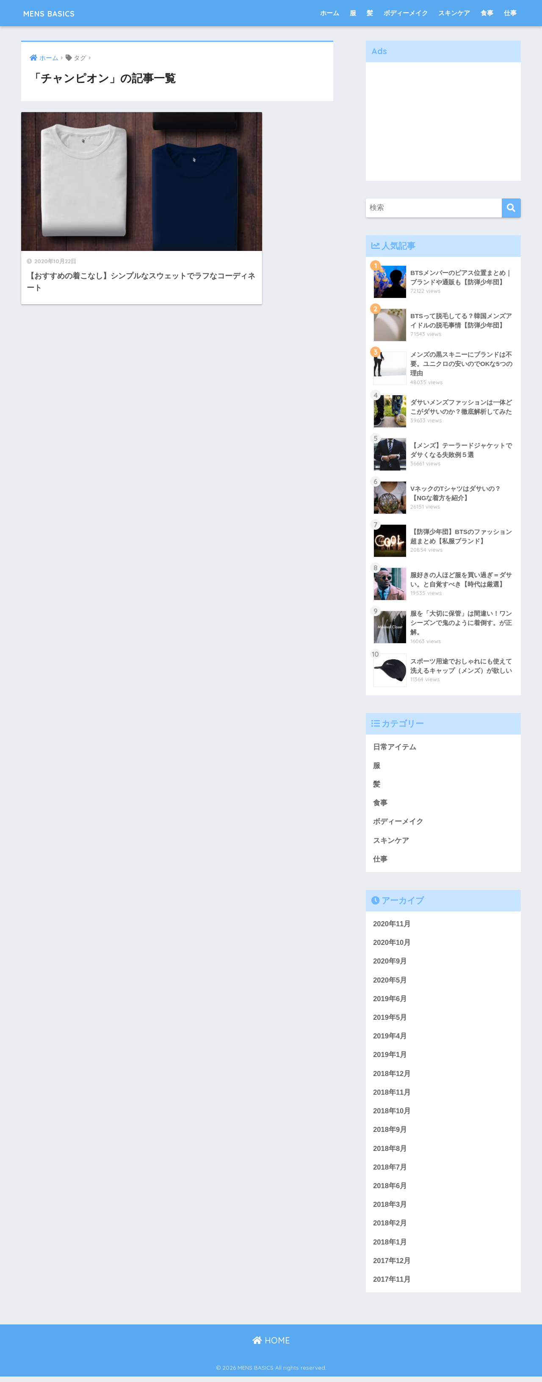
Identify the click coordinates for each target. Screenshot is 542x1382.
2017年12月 (392, 1266)
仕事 (510, 13)
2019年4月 (390, 1039)
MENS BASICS (57, 13)
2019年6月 (390, 1001)
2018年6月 (390, 1190)
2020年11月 (392, 925)
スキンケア (454, 13)
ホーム (329, 13)
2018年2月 (390, 1228)
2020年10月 (392, 944)
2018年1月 (390, 1247)
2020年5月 (390, 982)
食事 (487, 13)
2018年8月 (390, 1152)
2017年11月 (392, 1285)
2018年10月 (392, 1114)
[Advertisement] (443, 121)
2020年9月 (390, 963)
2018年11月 (392, 1096)
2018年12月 (392, 1077)
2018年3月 (390, 1209)
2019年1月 (390, 1058)
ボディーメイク (406, 13)
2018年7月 (390, 1171)
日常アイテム (394, 747)
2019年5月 (390, 1020)
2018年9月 (390, 1133)
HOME (271, 1346)
